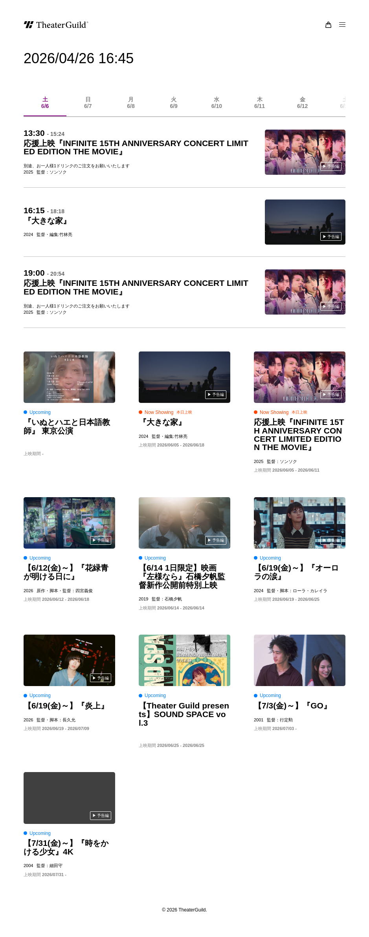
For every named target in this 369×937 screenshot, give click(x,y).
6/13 (345, 107)
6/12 (302, 107)
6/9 (174, 107)
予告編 (333, 171)
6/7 (88, 107)
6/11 (259, 107)
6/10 (217, 107)
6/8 (131, 107)
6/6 (45, 107)
